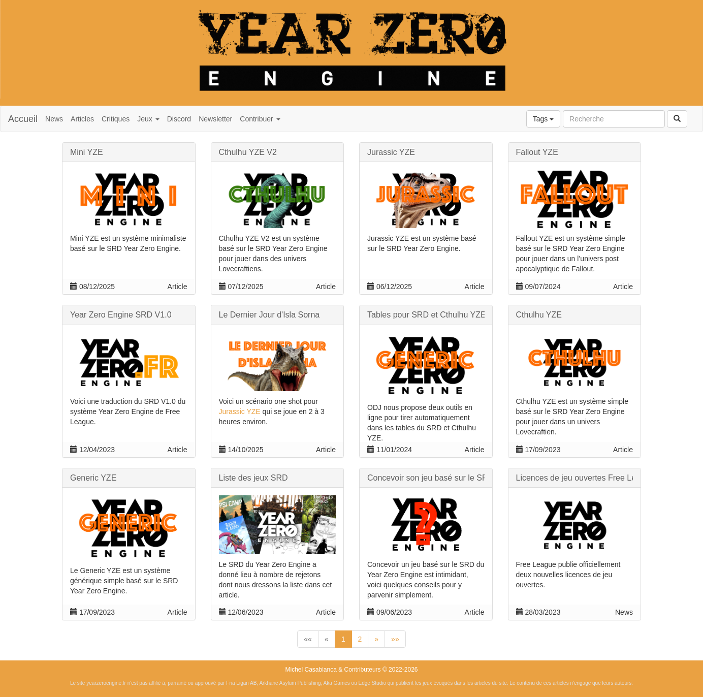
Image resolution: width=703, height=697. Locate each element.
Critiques (116, 119)
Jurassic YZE (240, 411)
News (54, 119)
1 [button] (343, 639)
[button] (307, 639)
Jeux (148, 119)
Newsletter (215, 119)
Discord (179, 119)
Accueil (23, 119)
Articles (82, 119)
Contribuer (260, 119)
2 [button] (360, 639)
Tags (543, 119)
